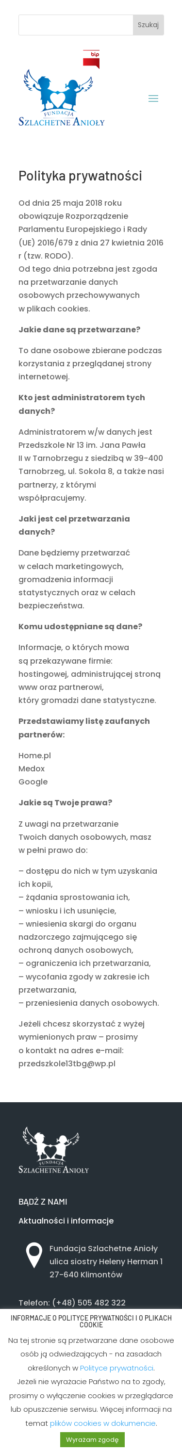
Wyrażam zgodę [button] (92, 1439)
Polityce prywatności (116, 1368)
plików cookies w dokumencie (103, 1423)
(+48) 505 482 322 (89, 1302)
